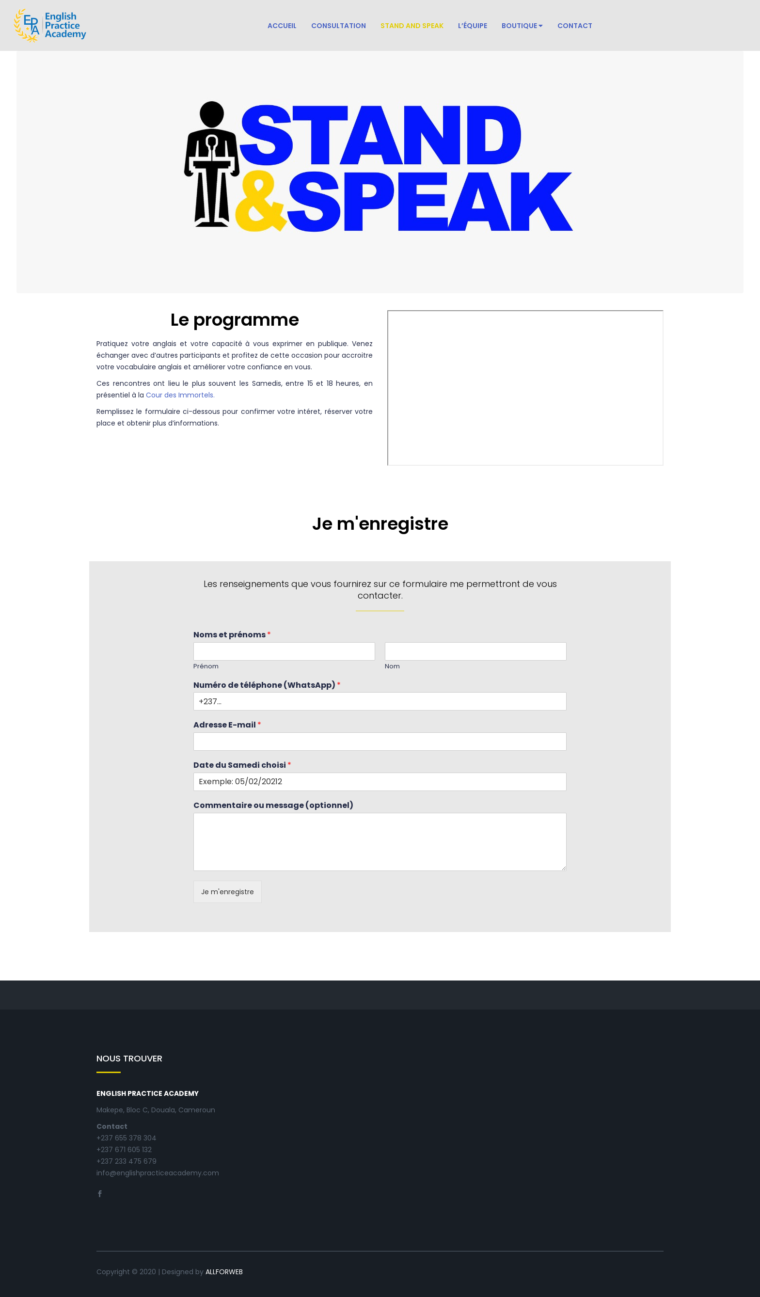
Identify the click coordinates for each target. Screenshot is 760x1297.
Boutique (522, 26)
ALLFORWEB (224, 1272)
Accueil (282, 26)
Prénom (206, 667)
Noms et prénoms (232, 635)
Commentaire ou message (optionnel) (273, 806)
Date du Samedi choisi (242, 765)
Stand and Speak (411, 26)
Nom (392, 667)
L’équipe (472, 26)
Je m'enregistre (227, 892)
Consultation (338, 26)
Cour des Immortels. (180, 395)
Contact (574, 26)
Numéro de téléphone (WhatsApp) (267, 685)
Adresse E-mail (227, 725)
